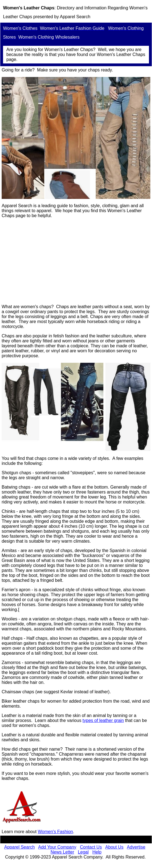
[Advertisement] (76, 261)
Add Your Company (57, 847)
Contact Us (91, 847)
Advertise (136, 847)
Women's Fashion (55, 831)
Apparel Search (75, 16)
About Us (114, 847)
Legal (83, 852)
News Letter (62, 852)
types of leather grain (103, 720)
